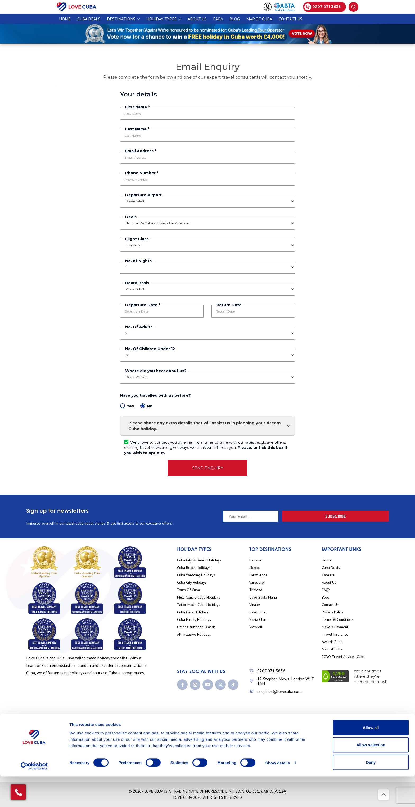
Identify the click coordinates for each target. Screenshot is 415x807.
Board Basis (137, 282)
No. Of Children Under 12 (150, 348)
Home (65, 18)
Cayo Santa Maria (263, 597)
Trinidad (255, 590)
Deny (371, 793)
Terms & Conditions (337, 619)
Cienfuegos (258, 575)
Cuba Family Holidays (194, 619)
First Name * (137, 107)
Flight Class (136, 239)
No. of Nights (139, 260)
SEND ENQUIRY (207, 468)
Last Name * (137, 129)
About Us (197, 18)
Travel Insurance (335, 634)
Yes (127, 405)
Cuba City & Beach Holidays (199, 560)
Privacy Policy (332, 612)
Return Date (229, 304)
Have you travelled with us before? (156, 395)
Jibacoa (255, 567)
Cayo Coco (257, 612)
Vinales (255, 605)
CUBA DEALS (88, 18)
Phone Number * (141, 173)
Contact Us (290, 18)
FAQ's (218, 18)
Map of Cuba (259, 18)
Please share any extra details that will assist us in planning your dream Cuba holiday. (209, 425)
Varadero (256, 582)
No (146, 405)
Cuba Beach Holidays (193, 567)
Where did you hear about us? (156, 370)
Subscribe (370, 516)
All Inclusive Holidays (194, 634)
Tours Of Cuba (188, 590)
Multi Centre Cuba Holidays (198, 597)
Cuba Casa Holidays (192, 612)
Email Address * (140, 151)
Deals (131, 217)
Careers (328, 575)
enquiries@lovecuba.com (279, 691)
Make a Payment (335, 627)
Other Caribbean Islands (196, 627)
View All (255, 627)
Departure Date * (142, 304)
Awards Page (332, 642)
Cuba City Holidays (191, 582)
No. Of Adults (139, 326)
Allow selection (370, 775)
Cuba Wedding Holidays (196, 575)
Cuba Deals (331, 567)
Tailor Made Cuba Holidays (198, 605)
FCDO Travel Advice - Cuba (343, 656)
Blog (234, 18)
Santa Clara (258, 619)
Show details (277, 793)
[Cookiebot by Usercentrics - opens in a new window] (34, 797)
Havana (255, 560)
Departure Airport (143, 195)
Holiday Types (163, 18)
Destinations (123, 18)
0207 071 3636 (271, 670)
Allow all (371, 758)
